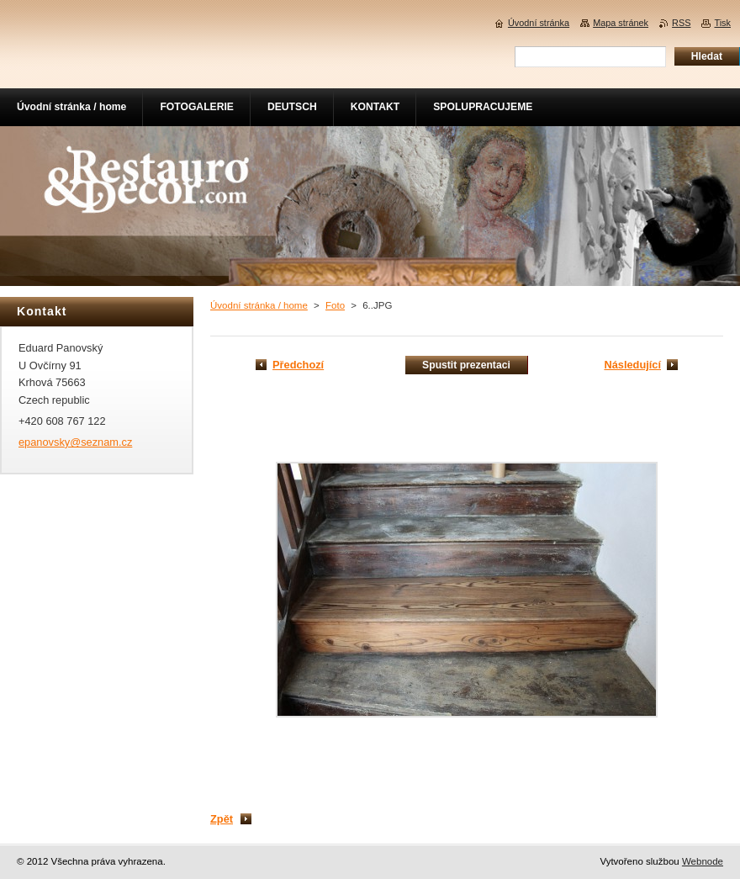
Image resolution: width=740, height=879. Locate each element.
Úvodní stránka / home (259, 305)
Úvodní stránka (538, 23)
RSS (681, 23)
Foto (335, 305)
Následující (632, 364)
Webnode (702, 861)
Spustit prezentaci (466, 365)
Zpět (221, 819)
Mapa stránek (620, 23)
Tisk (722, 23)
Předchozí (298, 364)
